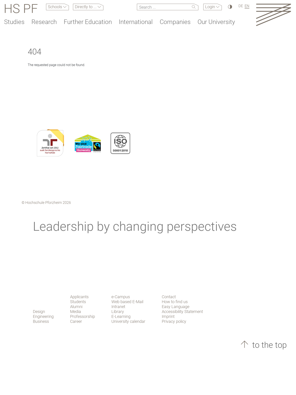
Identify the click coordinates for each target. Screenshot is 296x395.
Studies (14, 21)
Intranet (118, 306)
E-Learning (121, 316)
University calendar (128, 321)
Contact (169, 296)
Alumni (76, 306)
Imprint (168, 316)
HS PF (21, 9)
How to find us (175, 301)
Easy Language (175, 306)
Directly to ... (86, 6)
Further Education (88, 21)
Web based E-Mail (127, 301)
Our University (216, 21)
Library (117, 311)
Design (39, 311)
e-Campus (120, 296)
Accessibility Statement (182, 311)
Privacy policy (174, 321)
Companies (175, 21)
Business (41, 321)
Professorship (82, 316)
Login (210, 6)
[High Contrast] (230, 7)
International (136, 21)
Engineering (43, 316)
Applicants (79, 296)
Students (78, 301)
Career (76, 321)
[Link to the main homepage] (273, 15)
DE (240, 6)
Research (44, 21)
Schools (55, 6)
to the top (268, 345)
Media (75, 311)
